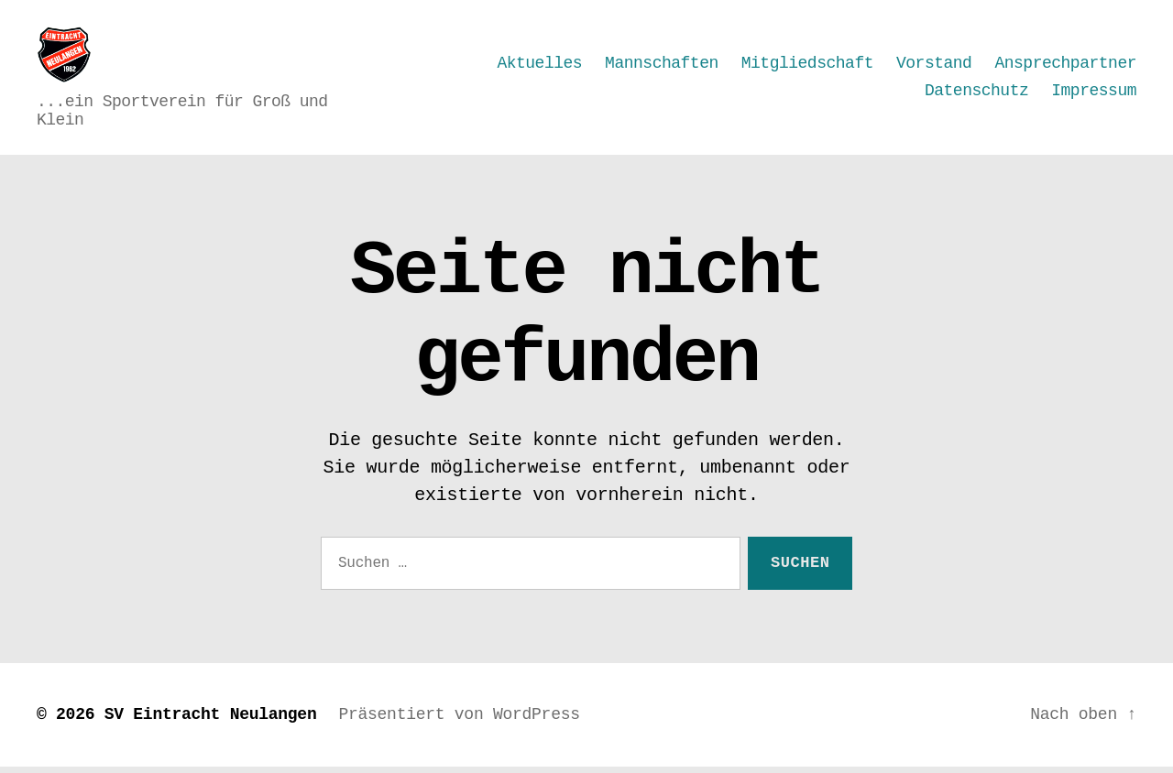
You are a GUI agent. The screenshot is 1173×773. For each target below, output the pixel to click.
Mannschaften (661, 66)
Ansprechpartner (1065, 66)
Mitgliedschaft (807, 66)
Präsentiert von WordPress (458, 721)
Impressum (1093, 93)
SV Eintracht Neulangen (210, 721)
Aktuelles (539, 66)
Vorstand (933, 66)
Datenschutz (976, 93)
